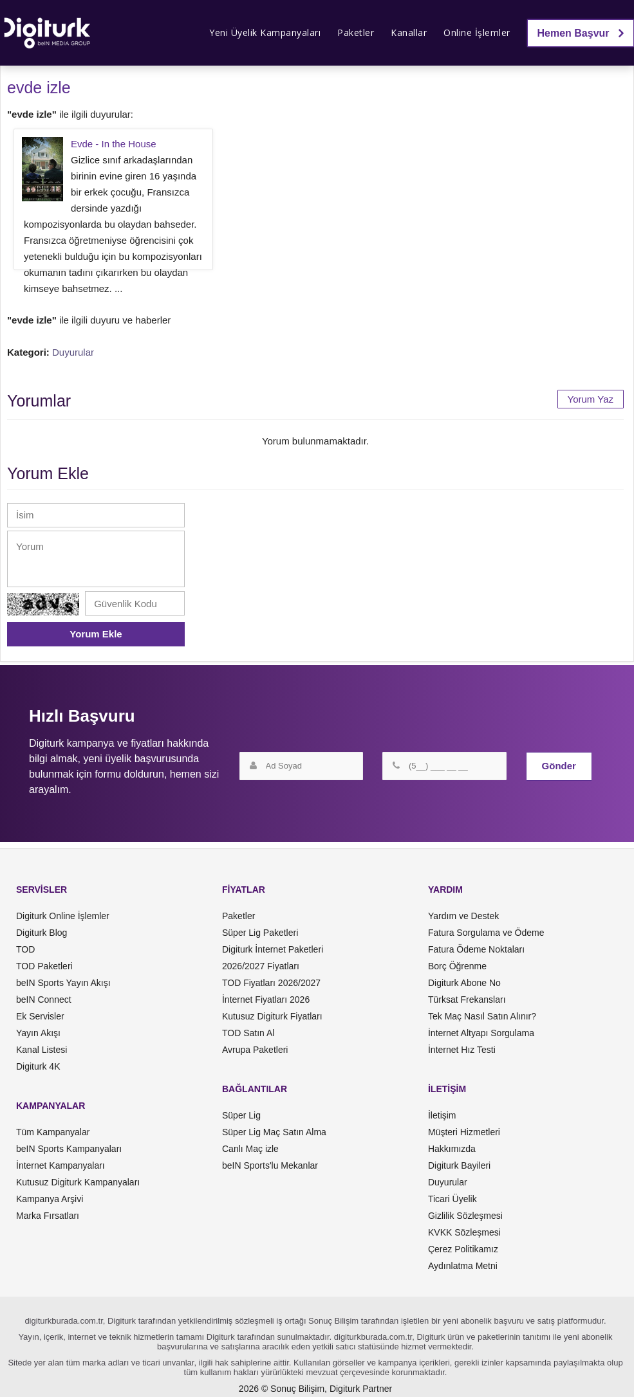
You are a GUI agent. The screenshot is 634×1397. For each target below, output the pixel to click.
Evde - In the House (113, 143)
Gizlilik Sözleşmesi (465, 1215)
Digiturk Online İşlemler (62, 916)
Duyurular (73, 352)
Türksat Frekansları (467, 999)
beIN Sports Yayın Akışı (63, 983)
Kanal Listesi (41, 1050)
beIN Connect (43, 999)
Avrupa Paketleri (255, 1050)
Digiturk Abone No (464, 983)
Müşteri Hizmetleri (464, 1132)
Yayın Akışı (38, 1033)
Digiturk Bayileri (459, 1165)
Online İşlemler (476, 32)
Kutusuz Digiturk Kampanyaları (78, 1182)
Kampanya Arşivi (49, 1199)
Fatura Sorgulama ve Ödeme (486, 932)
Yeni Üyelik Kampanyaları (265, 32)
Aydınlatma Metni (463, 1266)
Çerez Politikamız (463, 1249)
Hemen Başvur (580, 33)
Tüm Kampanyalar (52, 1132)
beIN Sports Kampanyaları (69, 1149)
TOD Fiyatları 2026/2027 (271, 983)
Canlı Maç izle (250, 1149)
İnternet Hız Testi (462, 1050)
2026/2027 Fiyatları (260, 966)
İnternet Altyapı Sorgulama (481, 1033)
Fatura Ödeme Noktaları (476, 949)
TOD (25, 949)
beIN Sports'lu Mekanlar (270, 1165)
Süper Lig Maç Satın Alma (274, 1132)
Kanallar (409, 32)
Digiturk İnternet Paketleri (272, 949)
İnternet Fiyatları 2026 (266, 999)
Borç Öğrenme (457, 966)
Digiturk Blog (41, 932)
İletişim (442, 1115)
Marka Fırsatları (47, 1215)
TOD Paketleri (44, 966)
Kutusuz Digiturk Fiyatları (272, 1016)
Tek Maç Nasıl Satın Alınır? (482, 1016)
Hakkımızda (452, 1149)
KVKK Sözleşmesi (464, 1232)
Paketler (355, 32)
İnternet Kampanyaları (60, 1165)
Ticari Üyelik (452, 1199)
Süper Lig (241, 1115)
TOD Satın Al (248, 1033)
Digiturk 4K (38, 1066)
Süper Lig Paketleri (260, 932)
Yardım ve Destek (463, 916)
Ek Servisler (40, 1016)
